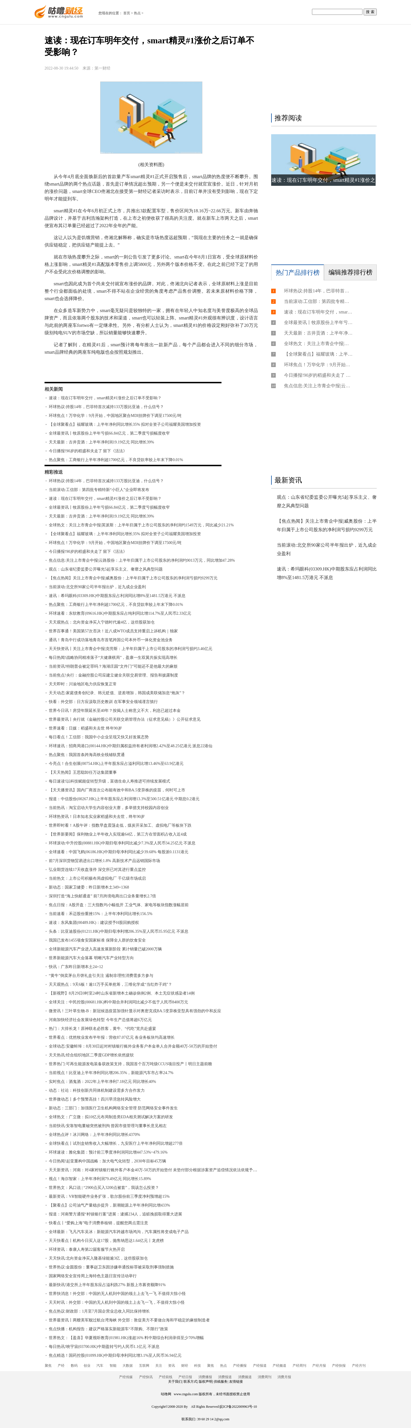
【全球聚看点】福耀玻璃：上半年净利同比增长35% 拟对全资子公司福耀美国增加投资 (125, 424)
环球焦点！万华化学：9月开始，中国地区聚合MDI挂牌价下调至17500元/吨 (115, 415)
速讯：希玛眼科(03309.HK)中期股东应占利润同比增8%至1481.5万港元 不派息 (117, 596)
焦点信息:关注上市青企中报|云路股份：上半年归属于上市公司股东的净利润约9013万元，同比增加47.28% (142, 560)
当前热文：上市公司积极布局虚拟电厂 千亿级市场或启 (97, 878)
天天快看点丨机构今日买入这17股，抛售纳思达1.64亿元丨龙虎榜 (106, 1240)
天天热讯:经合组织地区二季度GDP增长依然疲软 (91, 1055)
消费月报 (284, 1377)
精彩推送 (54, 472)
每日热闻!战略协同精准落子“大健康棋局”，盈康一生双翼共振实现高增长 (113, 657)
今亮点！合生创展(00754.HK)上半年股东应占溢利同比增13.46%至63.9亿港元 (116, 763)
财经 (184, 1366)
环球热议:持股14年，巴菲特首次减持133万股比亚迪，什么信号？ (106, 407)
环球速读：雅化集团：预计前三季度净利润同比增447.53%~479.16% (108, 1152)
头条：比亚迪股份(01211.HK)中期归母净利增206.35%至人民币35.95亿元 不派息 (118, 931)
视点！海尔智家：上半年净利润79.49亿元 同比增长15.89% (100, 1179)
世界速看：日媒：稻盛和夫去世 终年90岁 (85, 728)
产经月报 (319, 1366)
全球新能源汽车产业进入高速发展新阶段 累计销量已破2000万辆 (105, 949)
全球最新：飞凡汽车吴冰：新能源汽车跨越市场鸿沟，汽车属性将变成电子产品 (119, 1232)
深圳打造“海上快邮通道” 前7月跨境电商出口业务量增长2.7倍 (102, 896)
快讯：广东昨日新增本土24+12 (76, 967)
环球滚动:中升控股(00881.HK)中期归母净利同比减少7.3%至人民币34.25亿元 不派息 (122, 843)
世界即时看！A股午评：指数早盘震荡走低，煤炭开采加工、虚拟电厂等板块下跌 (120, 825)
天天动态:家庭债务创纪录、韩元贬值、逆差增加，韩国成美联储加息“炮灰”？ (117, 693)
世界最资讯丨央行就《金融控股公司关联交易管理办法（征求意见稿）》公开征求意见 (125, 719)
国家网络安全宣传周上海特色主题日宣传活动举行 (93, 1276)
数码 (74, 1366)
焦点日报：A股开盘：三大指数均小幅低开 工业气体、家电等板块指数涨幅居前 (119, 905)
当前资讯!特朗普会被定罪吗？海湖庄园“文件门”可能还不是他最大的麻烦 (113, 666)
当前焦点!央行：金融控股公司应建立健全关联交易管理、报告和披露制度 (113, 675)
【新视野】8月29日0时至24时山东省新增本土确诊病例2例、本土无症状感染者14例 (122, 993)
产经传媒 (126, 1377)
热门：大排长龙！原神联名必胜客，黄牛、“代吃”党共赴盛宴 (102, 1028)
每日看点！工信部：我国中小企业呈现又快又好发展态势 (99, 737)
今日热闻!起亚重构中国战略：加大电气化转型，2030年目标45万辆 (107, 1161)
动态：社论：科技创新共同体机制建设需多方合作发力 (97, 1090)
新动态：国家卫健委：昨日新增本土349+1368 (89, 887)
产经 (61, 1366)
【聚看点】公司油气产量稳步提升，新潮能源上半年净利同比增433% (109, 1205)
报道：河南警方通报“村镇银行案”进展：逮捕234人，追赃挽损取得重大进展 (115, 1214)
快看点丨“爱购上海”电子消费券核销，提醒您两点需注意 (98, 1223)
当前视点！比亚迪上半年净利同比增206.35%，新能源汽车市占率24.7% (111, 1073)
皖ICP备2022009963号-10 (238, 1407)
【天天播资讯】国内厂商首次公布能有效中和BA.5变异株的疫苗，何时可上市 (117, 790)
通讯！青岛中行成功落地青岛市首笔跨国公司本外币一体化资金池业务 (111, 640)
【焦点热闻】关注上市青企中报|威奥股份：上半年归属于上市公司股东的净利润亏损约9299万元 (133, 578)
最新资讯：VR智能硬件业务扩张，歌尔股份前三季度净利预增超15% (109, 1196)
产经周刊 (299, 1366)
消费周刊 (264, 1377)
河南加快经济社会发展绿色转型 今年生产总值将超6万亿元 (100, 1020)
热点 (137, 13)
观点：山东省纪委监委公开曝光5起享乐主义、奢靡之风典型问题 (106, 569)
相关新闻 (54, 389)
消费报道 (225, 1377)
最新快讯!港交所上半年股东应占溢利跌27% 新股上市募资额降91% (107, 1285)
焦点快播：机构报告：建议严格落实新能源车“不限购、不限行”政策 (108, 1329)
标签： (60, 368)
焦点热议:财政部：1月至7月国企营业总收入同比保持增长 (99, 1311)
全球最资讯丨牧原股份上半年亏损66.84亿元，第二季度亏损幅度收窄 (109, 433)
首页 (126, 13)
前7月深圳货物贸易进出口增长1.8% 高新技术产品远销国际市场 (104, 861)
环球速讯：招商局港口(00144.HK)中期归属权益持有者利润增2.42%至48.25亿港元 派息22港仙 (130, 746)
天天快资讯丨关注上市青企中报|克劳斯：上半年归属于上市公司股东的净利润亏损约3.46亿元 (130, 649)
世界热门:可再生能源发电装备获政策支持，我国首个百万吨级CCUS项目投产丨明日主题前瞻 (130, 1064)
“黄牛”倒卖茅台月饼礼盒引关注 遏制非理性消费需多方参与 (101, 975)
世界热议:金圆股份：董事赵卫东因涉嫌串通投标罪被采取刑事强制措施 (111, 1267)
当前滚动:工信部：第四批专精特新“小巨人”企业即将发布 (99, 490)
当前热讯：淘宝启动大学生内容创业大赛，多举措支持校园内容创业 (109, 808)
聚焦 (48, 1366)
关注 (158, 1366)
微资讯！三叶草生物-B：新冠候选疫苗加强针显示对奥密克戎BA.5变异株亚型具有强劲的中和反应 (135, 1011)
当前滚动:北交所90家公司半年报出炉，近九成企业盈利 (97, 587)
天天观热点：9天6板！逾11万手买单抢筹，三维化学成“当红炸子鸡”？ (110, 984)
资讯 (171, 1366)
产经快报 (339, 1366)
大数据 (127, 1366)
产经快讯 (146, 1377)
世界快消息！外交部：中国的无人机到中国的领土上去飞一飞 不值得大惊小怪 (117, 1293)
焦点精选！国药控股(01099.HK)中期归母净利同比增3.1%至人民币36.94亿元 (115, 1355)
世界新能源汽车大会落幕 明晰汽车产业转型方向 (91, 958)
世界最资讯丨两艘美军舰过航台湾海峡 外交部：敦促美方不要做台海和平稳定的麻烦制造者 (129, 1320)
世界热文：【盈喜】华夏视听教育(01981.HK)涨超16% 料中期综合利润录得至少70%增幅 (126, 1338)
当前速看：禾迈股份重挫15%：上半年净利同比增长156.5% (100, 914)
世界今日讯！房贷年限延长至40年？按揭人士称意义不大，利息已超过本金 (115, 710)
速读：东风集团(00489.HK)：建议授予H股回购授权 (94, 922)
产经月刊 (359, 1366)
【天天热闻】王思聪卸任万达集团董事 (83, 772)
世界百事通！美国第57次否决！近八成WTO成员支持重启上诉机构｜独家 (113, 631)
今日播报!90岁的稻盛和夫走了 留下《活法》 (88, 451)
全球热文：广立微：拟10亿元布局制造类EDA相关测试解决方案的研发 (111, 1117)
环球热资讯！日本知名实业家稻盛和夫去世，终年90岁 (97, 816)
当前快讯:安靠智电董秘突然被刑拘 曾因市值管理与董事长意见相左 (108, 1126)
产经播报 (240, 1366)
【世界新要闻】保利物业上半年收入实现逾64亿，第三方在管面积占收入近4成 (118, 834)
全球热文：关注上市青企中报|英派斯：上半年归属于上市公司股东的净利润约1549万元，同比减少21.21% (141, 525)
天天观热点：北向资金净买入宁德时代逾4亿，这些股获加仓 (102, 622)
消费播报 (205, 1377)
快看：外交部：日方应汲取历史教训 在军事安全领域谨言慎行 (103, 702)
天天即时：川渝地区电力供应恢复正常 (83, 684)
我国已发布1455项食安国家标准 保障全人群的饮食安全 (97, 940)
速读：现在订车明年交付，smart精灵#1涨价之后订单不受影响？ (105, 398)
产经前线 (165, 1377)
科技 (197, 1366)
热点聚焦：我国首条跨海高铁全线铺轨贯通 (87, 755)
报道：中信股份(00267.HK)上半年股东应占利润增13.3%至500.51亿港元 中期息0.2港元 (124, 799)
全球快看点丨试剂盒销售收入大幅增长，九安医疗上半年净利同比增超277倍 (116, 1143)
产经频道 (279, 1366)
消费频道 (245, 1377)
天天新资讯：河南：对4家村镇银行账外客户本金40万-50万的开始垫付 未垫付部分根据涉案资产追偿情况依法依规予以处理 (157, 1170)
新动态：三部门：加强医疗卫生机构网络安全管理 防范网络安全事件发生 (113, 1108)
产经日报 (185, 1377)
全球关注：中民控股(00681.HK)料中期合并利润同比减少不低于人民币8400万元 (118, 1002)
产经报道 (260, 1366)
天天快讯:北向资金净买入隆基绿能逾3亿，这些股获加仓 (98, 1258)
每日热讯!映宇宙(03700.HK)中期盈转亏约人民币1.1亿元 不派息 (104, 1347)
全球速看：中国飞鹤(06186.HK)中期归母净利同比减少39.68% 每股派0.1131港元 (118, 852)
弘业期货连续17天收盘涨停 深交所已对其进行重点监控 (97, 869)
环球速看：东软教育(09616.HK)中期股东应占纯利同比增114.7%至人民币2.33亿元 (120, 613)
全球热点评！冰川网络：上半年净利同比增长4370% (94, 1134)
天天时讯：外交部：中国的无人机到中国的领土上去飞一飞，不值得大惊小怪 (117, 1302)
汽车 (99, 1366)
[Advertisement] (322, 70)
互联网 (144, 1366)
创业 (87, 1366)
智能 (113, 1366)
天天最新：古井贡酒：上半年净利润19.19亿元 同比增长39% (101, 442)
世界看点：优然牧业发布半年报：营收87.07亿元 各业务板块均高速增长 (112, 1037)
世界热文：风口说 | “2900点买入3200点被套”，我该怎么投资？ (104, 1187)
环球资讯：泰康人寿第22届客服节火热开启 (87, 1249)
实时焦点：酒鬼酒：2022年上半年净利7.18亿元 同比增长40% (102, 1081)
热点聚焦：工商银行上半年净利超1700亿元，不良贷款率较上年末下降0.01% (116, 460)
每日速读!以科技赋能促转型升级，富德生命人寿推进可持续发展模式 (109, 781)
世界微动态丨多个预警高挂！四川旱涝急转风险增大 (95, 1099)
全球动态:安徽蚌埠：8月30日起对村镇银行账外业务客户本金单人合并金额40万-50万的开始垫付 (133, 1046)
